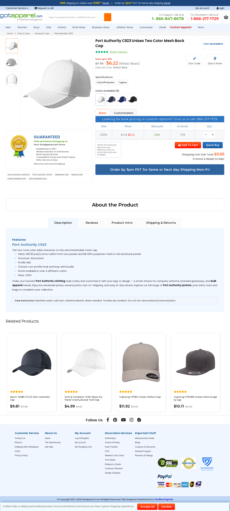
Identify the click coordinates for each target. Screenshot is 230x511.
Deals (162, 27)
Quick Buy (212, 145)
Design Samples (112, 473)
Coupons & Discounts (145, 447)
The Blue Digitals (163, 499)
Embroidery (110, 438)
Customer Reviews (114, 468)
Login (220, 8)
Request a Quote (113, 464)
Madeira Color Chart (114, 455)
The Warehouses (53, 442)
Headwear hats (62, 174)
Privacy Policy (21, 455)
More (202, 27)
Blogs (137, 442)
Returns (18, 442)
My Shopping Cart (83, 447)
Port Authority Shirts (42, 174)
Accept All (147, 506)
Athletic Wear (126, 27)
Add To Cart (188, 145)
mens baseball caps (38, 178)
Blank (102, 113)
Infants (63, 27)
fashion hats (77, 174)
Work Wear (80, 27)
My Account (202, 8)
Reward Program (143, 451)
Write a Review (118, 51)
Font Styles (110, 460)
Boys (38, 27)
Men (9, 27)
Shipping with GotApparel (27, 447)
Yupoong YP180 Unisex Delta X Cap (140, 396)
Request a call (44, 8)
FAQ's (17, 451)
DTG (107, 451)
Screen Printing (112, 442)
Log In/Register (82, 438)
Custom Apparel (182, 27)
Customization (123, 113)
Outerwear (147, 27)
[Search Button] (107, 17)
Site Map (49, 447)
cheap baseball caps (16, 178)
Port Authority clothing (18, 174)
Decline (166, 506)
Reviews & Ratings (144, 455)
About (47, 438)
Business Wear (102, 27)
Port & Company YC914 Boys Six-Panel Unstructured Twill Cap (84, 398)
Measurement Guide (144, 438)
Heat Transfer (111, 447)
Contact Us (20, 438)
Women (24, 27)
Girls (50, 27)
